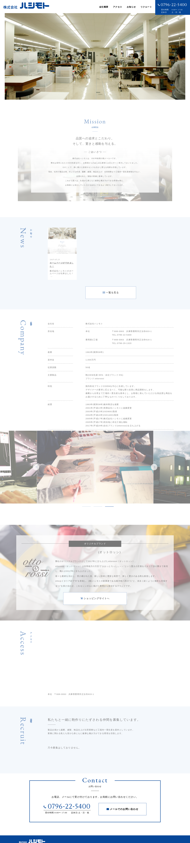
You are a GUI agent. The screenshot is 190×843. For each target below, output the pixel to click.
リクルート (146, 8)
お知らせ (131, 8)
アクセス (117, 8)
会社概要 (103, 8)
